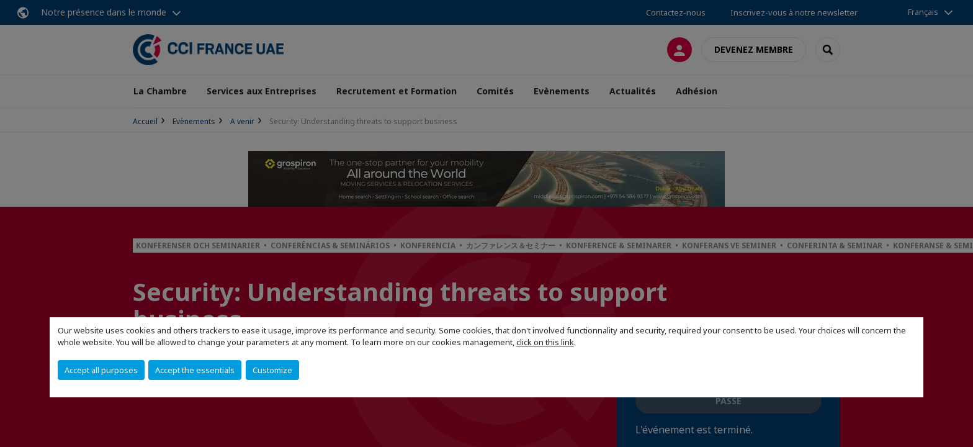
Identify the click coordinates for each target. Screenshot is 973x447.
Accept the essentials (195, 370)
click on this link (545, 342)
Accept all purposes (101, 370)
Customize (272, 370)
